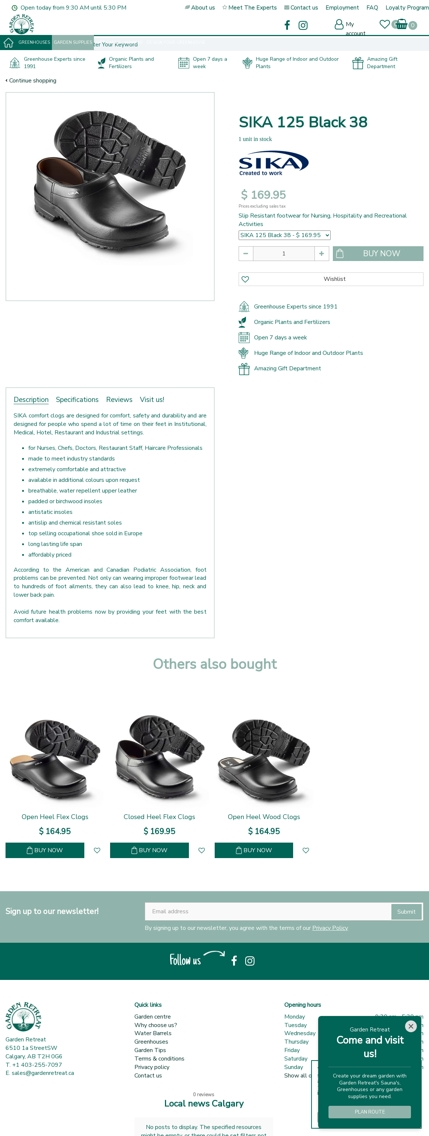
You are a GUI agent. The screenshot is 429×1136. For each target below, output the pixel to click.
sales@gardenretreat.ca (43, 1073)
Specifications (77, 399)
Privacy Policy (330, 928)
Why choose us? (155, 1025)
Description (31, 399)
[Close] (411, 1026)
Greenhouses (151, 1042)
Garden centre (152, 1017)
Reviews (119, 399)
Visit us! (152, 399)
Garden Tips (150, 1050)
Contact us (148, 1076)
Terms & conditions (159, 1059)
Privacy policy (151, 1067)
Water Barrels (153, 1033)
